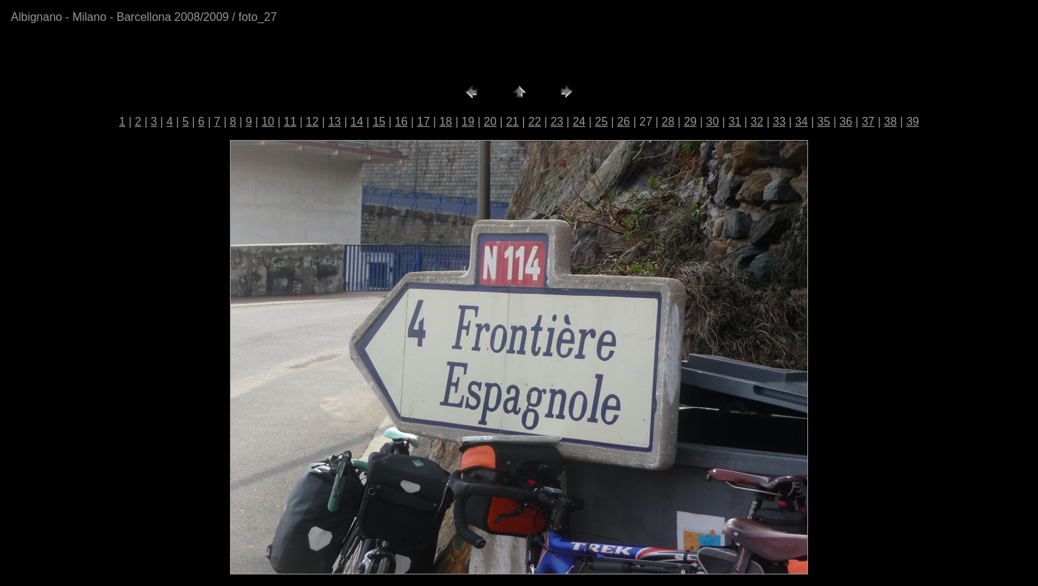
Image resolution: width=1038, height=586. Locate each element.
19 (467, 121)
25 (601, 121)
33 (779, 121)
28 (668, 121)
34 (801, 121)
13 (334, 121)
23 (557, 121)
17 (423, 121)
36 (846, 121)
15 (379, 121)
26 (623, 121)
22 (534, 121)
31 (734, 121)
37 (867, 121)
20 (490, 121)
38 (890, 121)
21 (512, 121)
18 (445, 121)
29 (690, 121)
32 (756, 121)
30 (712, 121)
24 (578, 121)
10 (268, 121)
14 (356, 121)
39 (912, 121)
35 (823, 121)
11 (290, 121)
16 (401, 121)
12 (312, 121)
